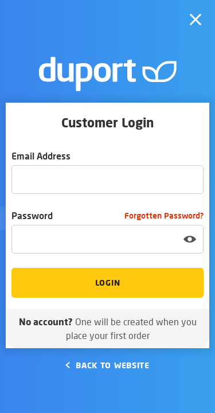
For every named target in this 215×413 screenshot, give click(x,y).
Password (107, 215)
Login (107, 282)
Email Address (41, 155)
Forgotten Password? (164, 215)
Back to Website (107, 365)
